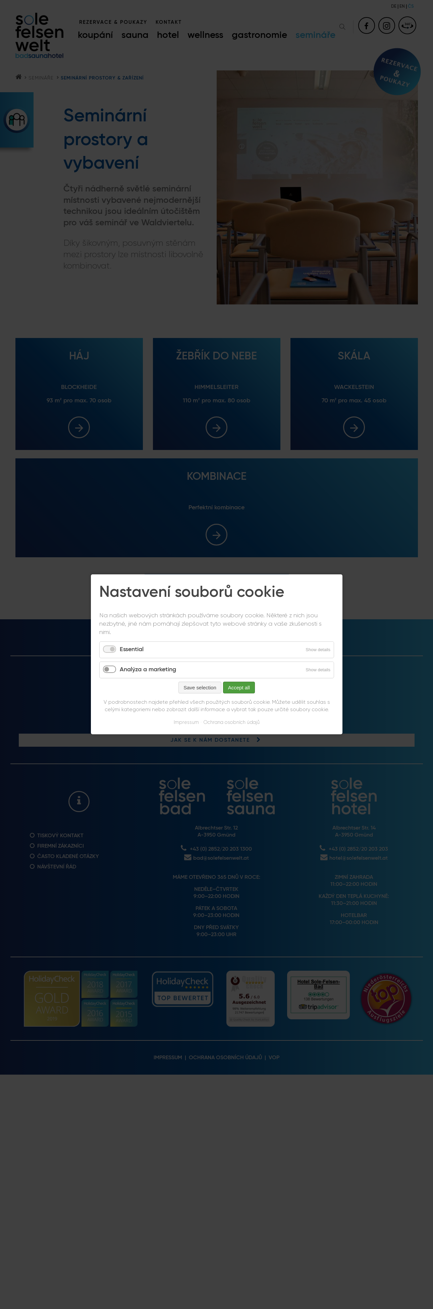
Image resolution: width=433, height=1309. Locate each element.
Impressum (186, 722)
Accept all (239, 687)
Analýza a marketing (148, 670)
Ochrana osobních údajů (231, 722)
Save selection (199, 687)
